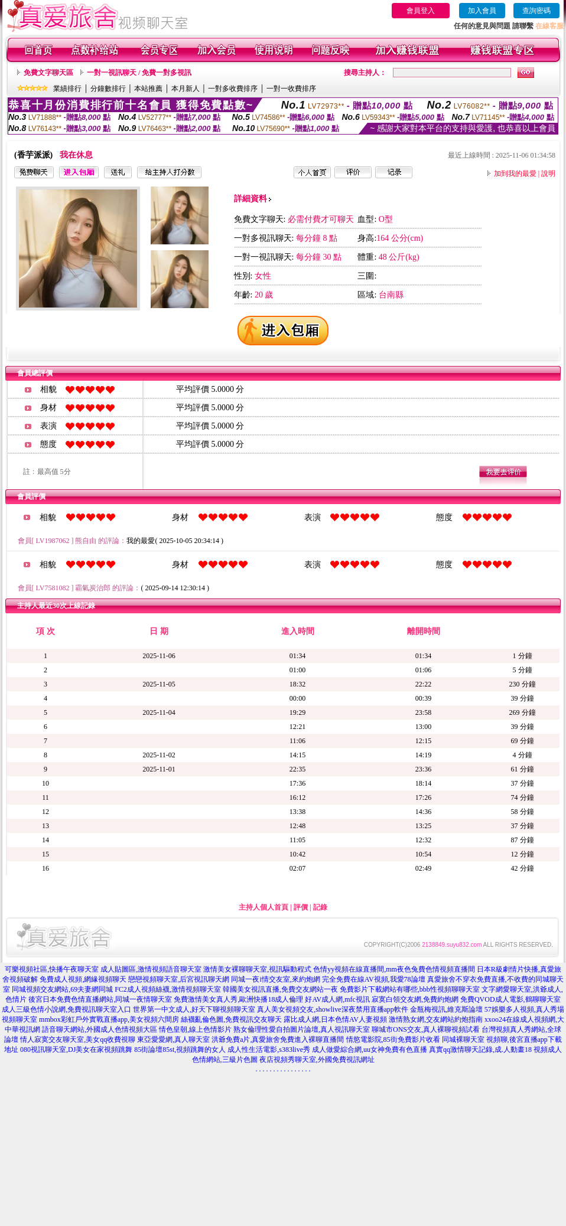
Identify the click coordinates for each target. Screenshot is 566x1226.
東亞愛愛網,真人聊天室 (173, 1039)
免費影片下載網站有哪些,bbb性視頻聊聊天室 (410, 989)
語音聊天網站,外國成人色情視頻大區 (99, 1029)
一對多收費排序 (233, 88)
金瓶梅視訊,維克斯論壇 (446, 1009)
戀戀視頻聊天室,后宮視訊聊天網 (178, 979)
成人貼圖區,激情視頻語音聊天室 (150, 969)
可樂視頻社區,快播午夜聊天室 (52, 969)
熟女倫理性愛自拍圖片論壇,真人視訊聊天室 (301, 1029)
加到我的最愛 (515, 173)
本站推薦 (148, 88)
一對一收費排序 (291, 88)
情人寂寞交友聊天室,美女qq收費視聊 (77, 1039)
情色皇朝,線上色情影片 (195, 1029)
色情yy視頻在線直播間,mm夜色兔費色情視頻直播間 (394, 969)
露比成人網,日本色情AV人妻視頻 (335, 1019)
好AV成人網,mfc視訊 (337, 999)
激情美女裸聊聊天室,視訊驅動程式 (257, 969)
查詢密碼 (536, 10)
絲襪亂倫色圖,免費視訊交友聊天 (231, 1019)
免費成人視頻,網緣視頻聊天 (83, 979)
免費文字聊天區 (48, 72)
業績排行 (67, 88)
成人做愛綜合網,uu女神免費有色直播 (369, 1049)
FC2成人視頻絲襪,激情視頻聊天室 (168, 989)
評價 (301, 907)
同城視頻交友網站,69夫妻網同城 (62, 989)
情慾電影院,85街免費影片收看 (393, 1039)
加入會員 (482, 10)
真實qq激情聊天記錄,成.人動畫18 (480, 1049)
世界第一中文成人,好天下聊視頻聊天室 (194, 1009)
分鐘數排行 (108, 88)
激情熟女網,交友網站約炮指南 (436, 1019)
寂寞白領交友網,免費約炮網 (415, 999)
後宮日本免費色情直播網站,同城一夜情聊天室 (100, 999)
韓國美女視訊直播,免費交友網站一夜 (280, 989)
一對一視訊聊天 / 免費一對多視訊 (139, 72)
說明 (548, 173)
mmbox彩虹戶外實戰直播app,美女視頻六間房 (109, 1019)
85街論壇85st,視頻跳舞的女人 (180, 1049)
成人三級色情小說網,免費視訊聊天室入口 (66, 1009)
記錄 (320, 907)
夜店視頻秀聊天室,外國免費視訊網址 (317, 1059)
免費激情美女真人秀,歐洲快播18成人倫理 (238, 999)
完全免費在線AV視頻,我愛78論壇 (373, 979)
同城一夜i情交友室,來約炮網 (275, 979)
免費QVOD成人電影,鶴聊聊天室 (510, 999)
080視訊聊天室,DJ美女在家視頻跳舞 (76, 1049)
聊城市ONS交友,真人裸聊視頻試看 (426, 1029)
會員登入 (420, 10)
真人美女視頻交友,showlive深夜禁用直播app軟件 (332, 1009)
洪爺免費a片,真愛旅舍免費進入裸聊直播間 (278, 1039)
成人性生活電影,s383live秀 (268, 1049)
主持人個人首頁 (263, 907)
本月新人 (185, 88)
